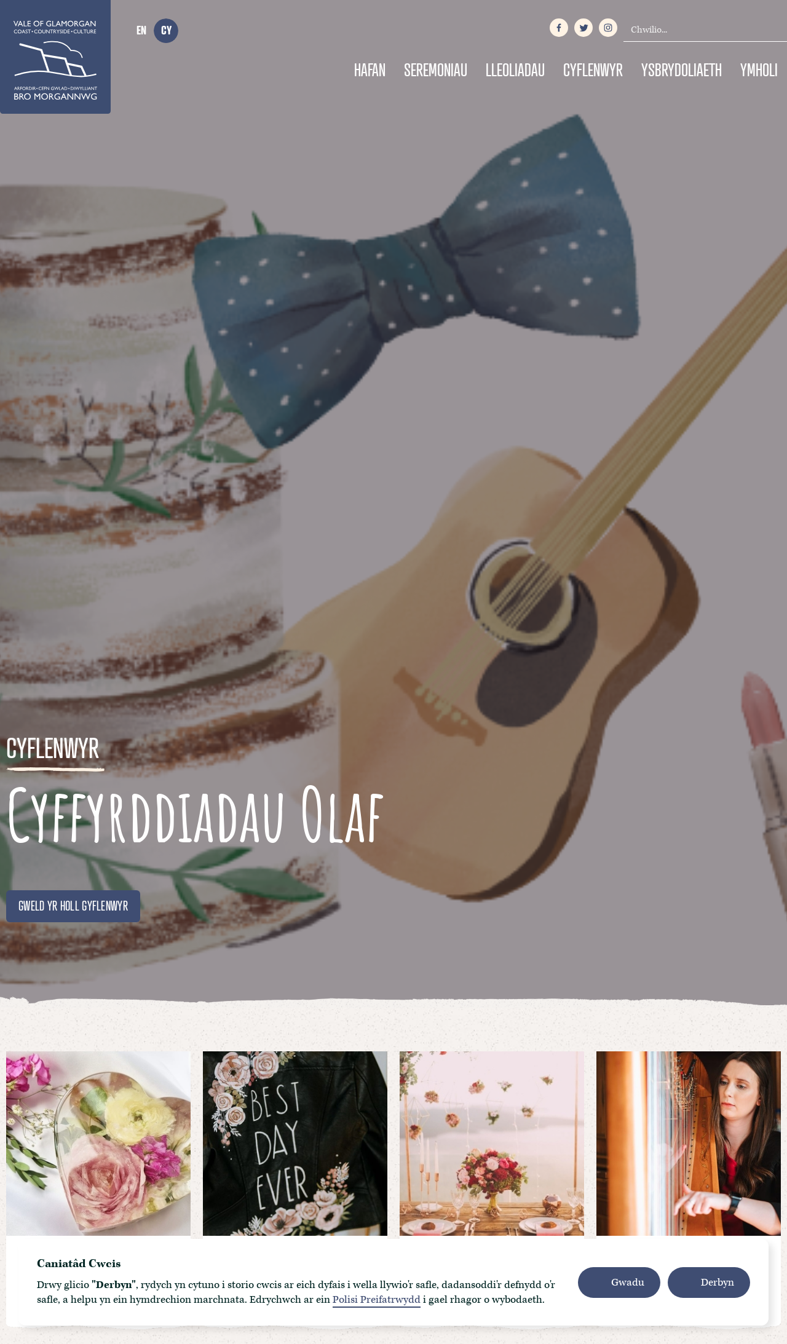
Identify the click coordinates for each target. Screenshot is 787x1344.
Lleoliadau (515, 70)
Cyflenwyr (593, 70)
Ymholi (759, 70)
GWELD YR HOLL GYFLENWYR (73, 906)
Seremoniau (435, 70)
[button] (619, 1282)
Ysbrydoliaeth (681, 70)
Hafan (370, 70)
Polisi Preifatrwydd (377, 1299)
